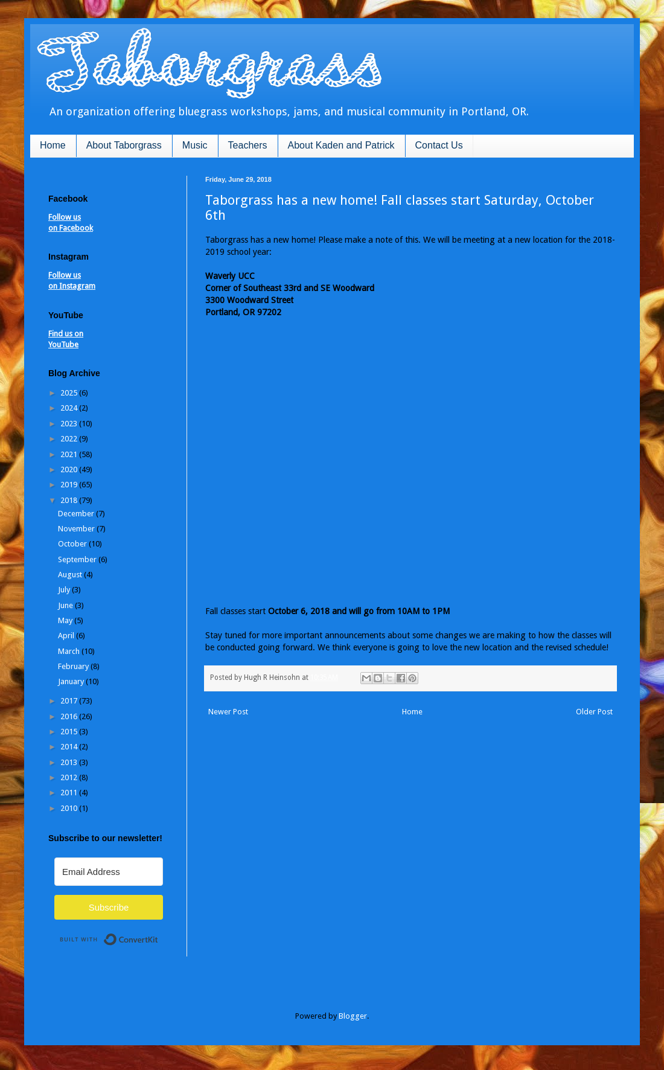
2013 (69, 762)
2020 (69, 469)
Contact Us (439, 145)
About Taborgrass (124, 145)
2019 (69, 484)
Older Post (594, 711)
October (73, 543)
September (78, 559)
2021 (69, 454)
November (77, 528)
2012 (69, 777)
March (69, 651)
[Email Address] (108, 871)
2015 (69, 731)
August (71, 574)
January (72, 681)
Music (195, 145)
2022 (69, 438)
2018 (69, 500)
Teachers (247, 145)
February (74, 666)
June (66, 605)
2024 (69, 407)
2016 (69, 716)
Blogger (353, 1015)
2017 (69, 700)
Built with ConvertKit (158, 934)
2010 (69, 808)
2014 (69, 746)
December (77, 513)
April (67, 635)
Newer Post (228, 711)
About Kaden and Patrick (341, 145)
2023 (69, 423)
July (65, 589)
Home (53, 145)
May (66, 620)
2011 (69, 792)
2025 (69, 392)
